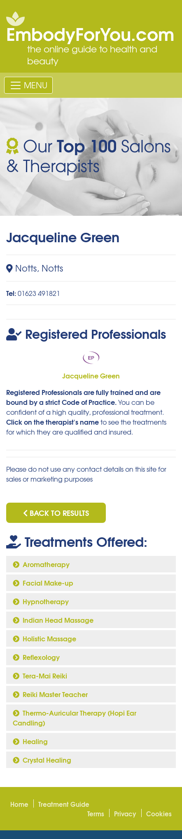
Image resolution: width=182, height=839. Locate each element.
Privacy (125, 813)
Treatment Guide (63, 804)
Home (19, 804)
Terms (95, 813)
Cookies (159, 813)
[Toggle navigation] (28, 85)
